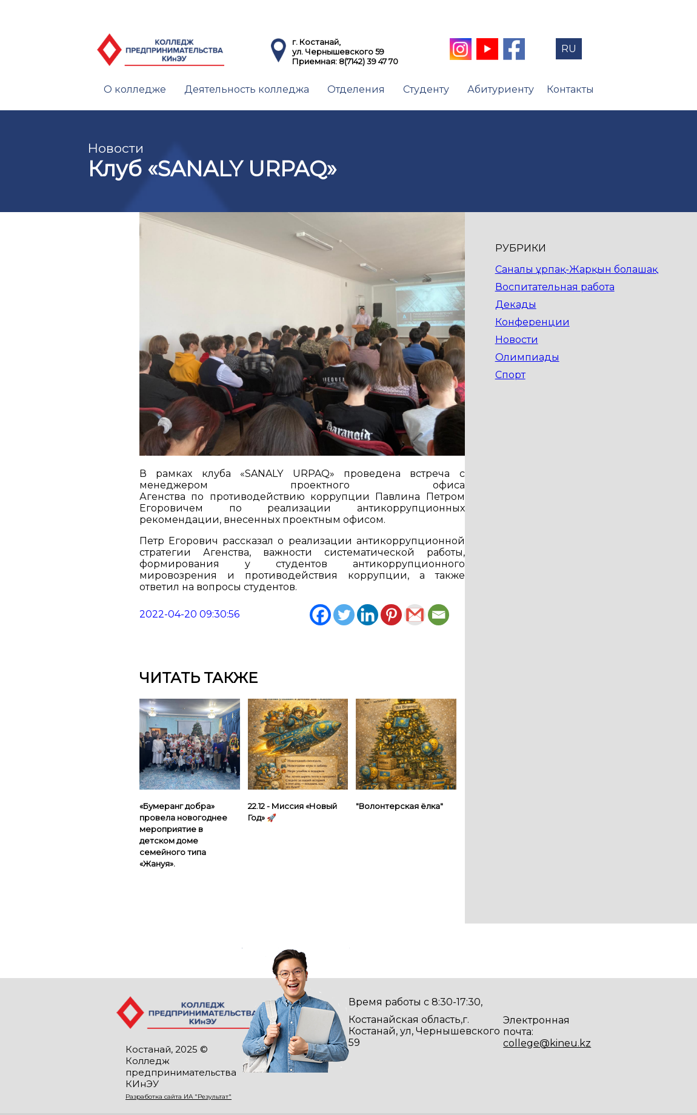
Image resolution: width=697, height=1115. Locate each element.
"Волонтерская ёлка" (399, 806)
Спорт (510, 375)
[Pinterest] (391, 614)
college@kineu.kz (547, 1043)
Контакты (570, 89)
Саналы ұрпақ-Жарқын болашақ (576, 269)
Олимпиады (527, 357)
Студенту (426, 89)
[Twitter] (344, 614)
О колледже (135, 89)
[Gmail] (414, 614)
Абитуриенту (500, 89)
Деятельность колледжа (246, 89)
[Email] (438, 614)
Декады (515, 304)
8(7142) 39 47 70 (368, 61)
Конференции (532, 322)
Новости (516, 339)
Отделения (356, 89)
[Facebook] (320, 614)
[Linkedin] (367, 614)
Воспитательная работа (555, 287)
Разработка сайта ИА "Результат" (178, 1096)
